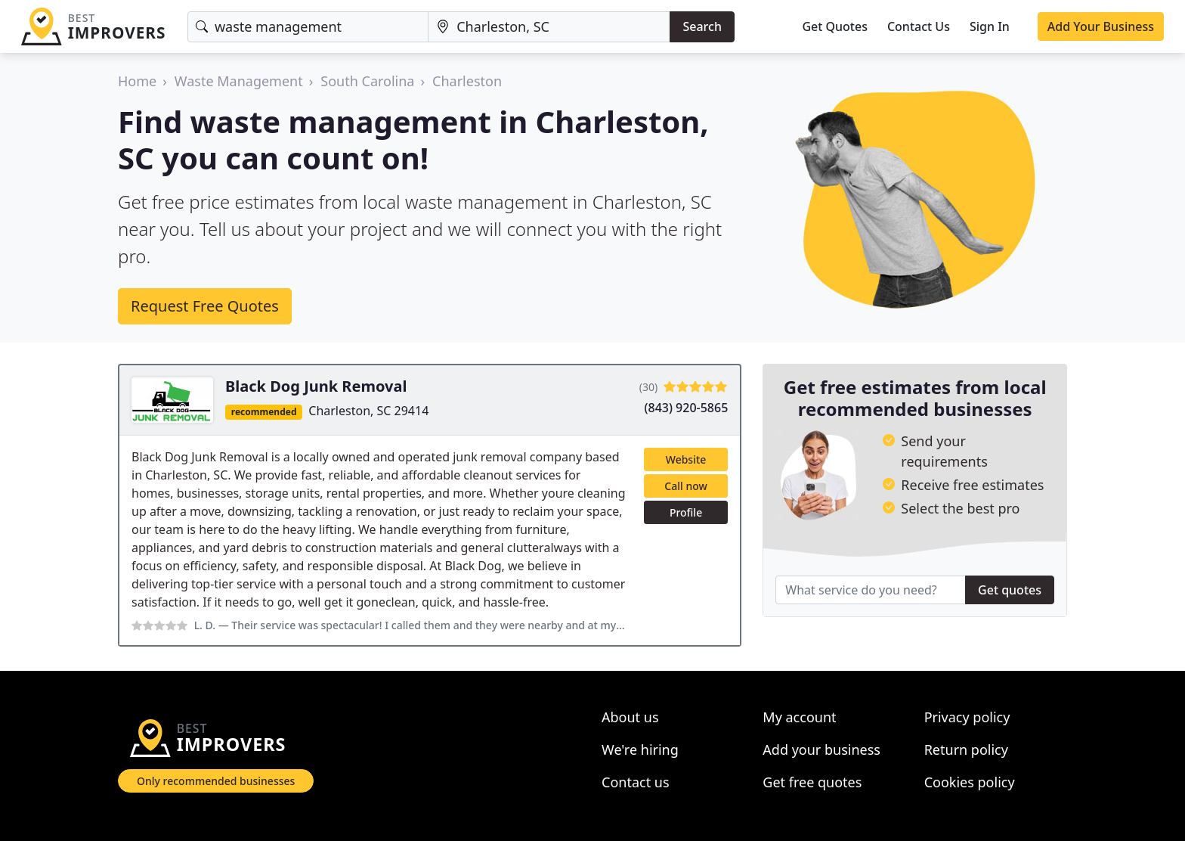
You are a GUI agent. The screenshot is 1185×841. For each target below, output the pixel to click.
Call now (685, 486)
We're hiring (640, 749)
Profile (686, 512)
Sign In (990, 26)
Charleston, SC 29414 (368, 410)
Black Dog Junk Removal (316, 386)
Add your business (821, 749)
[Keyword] (308, 26)
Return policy (966, 749)
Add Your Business (1100, 26)
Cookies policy (969, 782)
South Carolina (367, 81)
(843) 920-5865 (687, 407)
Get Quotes (835, 26)
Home (137, 81)
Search (701, 26)
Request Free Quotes (205, 306)
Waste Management (239, 81)
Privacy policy (967, 717)
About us (630, 717)
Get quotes (1009, 590)
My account (799, 717)
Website (686, 459)
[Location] (549, 26)
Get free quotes (812, 782)
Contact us (636, 782)
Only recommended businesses (216, 781)
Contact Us (918, 26)
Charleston (467, 81)
